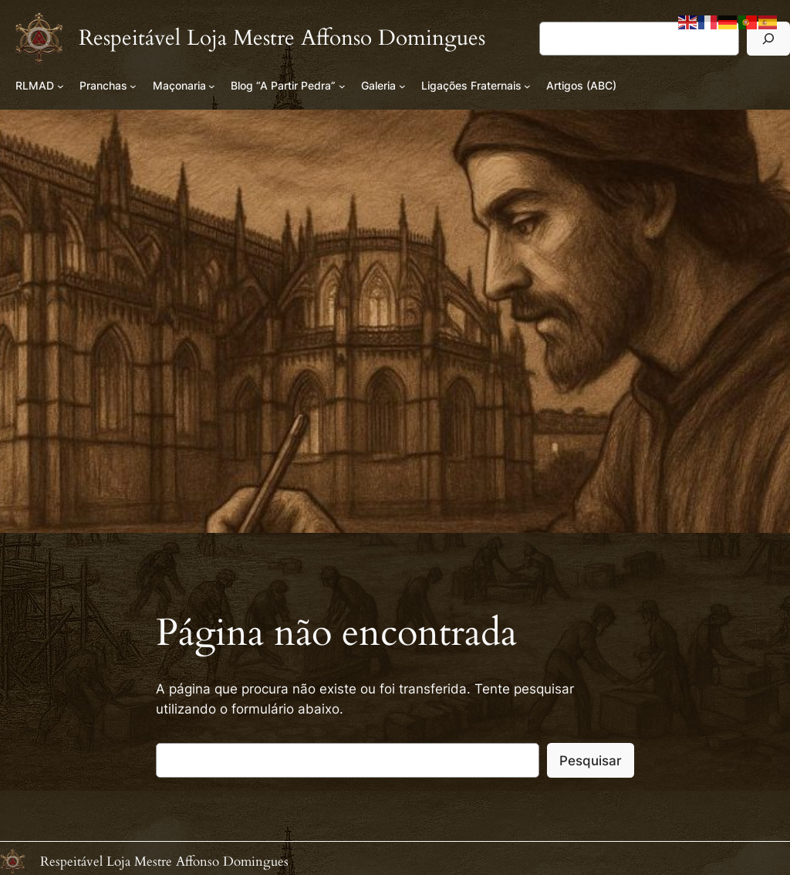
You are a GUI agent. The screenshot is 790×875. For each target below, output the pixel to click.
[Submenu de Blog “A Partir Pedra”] (342, 86)
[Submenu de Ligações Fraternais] (527, 86)
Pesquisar (590, 760)
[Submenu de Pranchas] (133, 86)
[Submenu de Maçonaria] (211, 86)
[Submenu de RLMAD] (60, 86)
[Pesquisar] (768, 38)
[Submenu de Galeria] (402, 86)
